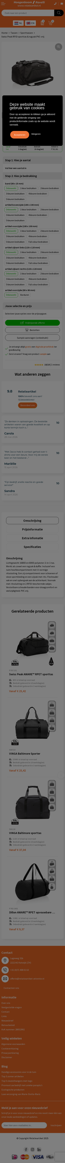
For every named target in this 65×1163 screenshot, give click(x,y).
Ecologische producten (12, 1089)
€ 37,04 (17, 850)
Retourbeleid (8, 1025)
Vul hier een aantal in (15, 168)
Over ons (5, 1002)
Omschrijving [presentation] (32, 521)
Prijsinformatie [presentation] (32, 529)
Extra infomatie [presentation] (32, 538)
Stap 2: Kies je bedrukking (21, 176)
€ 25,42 (17, 691)
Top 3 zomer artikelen (12, 1076)
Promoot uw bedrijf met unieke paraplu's (21, 1085)
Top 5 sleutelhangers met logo (16, 1080)
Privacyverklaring (10, 1052)
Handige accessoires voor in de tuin (18, 1072)
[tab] (32, 520)
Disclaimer (6, 1057)
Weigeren (36, 134)
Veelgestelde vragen (11, 1007)
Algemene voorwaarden (13, 1044)
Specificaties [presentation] (32, 547)
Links (4, 1016)
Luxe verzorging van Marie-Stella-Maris (20, 1094)
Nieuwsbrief (7, 1020)
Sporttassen (26, 32)
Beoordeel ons (27, 405)
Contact (5, 1011)
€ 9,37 (16, 929)
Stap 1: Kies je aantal (18, 160)
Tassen (13, 32)
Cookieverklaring (10, 1048)
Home (4, 32)
